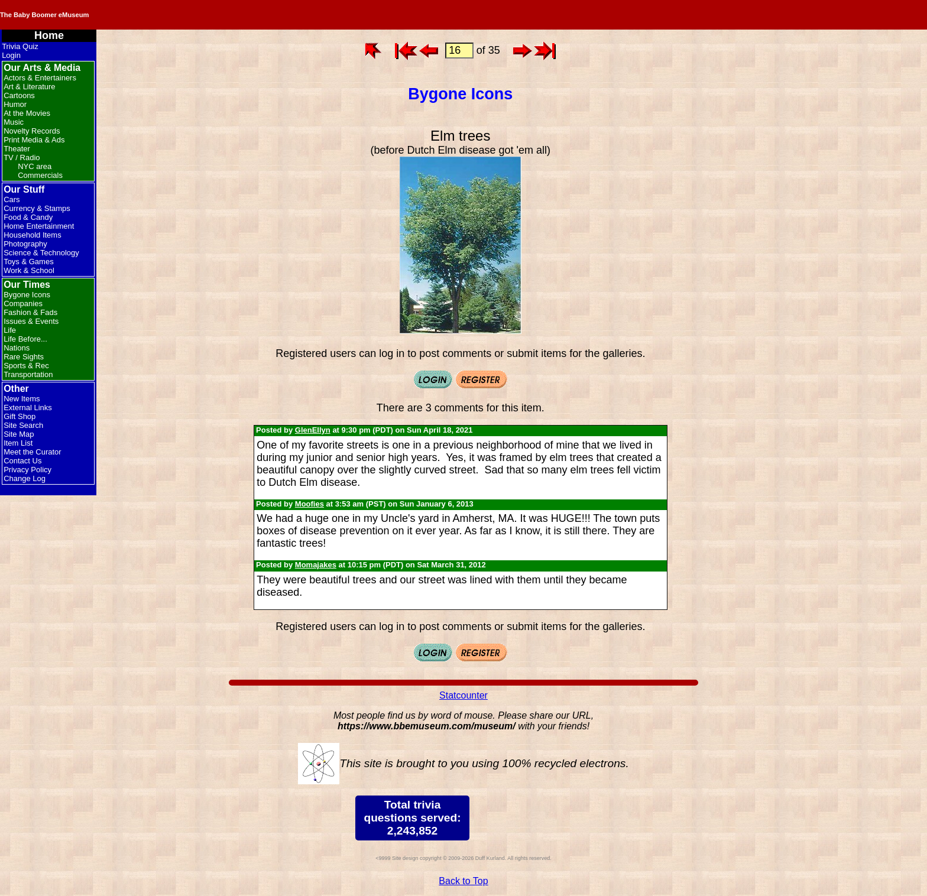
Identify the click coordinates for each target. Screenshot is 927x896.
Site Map (19, 434)
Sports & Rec (26, 365)
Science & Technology (41, 252)
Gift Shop (19, 416)
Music (14, 122)
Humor (15, 104)
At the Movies (27, 113)
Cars (12, 199)
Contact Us (22, 460)
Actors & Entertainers (40, 77)
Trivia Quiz (20, 46)
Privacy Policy (27, 469)
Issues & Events (31, 321)
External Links (28, 407)
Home (49, 35)
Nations (17, 347)
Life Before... (25, 339)
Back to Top (463, 881)
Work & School (29, 270)
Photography (25, 243)
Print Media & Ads (34, 139)
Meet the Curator (32, 451)
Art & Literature (29, 86)
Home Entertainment (39, 226)
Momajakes (315, 564)
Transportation (28, 374)
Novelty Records (32, 130)
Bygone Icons (27, 294)
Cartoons (19, 95)
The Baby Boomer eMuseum (159, 15)
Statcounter (463, 695)
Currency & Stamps (37, 208)
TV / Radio (22, 157)
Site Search (23, 425)
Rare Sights (24, 356)
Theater (17, 148)
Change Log (25, 478)
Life (10, 330)
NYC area (34, 166)
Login (11, 55)
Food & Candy (28, 217)
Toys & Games (29, 261)
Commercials (40, 175)
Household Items (32, 235)
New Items (22, 398)
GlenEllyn (312, 430)
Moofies (309, 503)
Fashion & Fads (30, 312)
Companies (23, 303)
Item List (18, 443)
